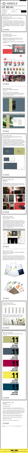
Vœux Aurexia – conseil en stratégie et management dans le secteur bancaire (13, 253)
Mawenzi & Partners (6, 92)
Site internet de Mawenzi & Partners (10, 89)
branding (4, 19)
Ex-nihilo (5, 403)
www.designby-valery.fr (15, 420)
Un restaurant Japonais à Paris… (10, 35)
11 (13, 9)
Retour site (23, 0)
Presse (4, 11)
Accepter (16, 450)
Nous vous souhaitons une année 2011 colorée (13, 333)
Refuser (12, 450)
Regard (14, 11)
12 (14, 9)
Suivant (20, 9)
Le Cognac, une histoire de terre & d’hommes (12, 18)
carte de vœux (5, 254)
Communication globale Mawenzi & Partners (12, 136)
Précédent (3, 9)
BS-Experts (5, 180)
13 (15, 9)
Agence (23, 11)
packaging (7, 19)
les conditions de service (23, 451)
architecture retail (5, 36)
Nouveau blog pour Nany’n (9, 217)
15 (18, 9)
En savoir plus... (25, 449)
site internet (4, 90)
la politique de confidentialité (15, 451)
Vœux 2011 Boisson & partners (9, 304)
